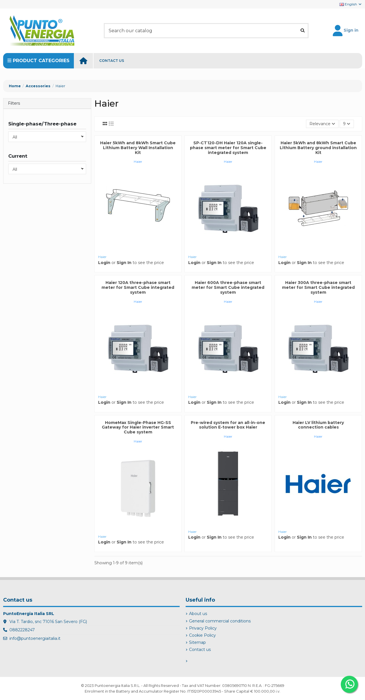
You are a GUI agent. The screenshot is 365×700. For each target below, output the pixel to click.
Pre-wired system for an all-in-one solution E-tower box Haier (228, 425)
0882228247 (22, 629)
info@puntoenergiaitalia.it (34, 638)
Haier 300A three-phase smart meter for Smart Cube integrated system (318, 287)
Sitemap (197, 642)
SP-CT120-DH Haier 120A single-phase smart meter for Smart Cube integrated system (228, 147)
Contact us (200, 649)
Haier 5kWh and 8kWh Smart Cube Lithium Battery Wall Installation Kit (138, 147)
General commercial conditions (220, 621)
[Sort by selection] (322, 124)
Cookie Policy (202, 635)
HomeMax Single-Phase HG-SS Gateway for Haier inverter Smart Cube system (138, 427)
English (350, 4)
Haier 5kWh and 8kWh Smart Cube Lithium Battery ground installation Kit (318, 147)
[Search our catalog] (303, 30)
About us (198, 613)
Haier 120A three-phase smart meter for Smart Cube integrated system (138, 287)
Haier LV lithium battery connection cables (318, 425)
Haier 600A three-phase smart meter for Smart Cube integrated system (228, 287)
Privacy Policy (203, 628)
